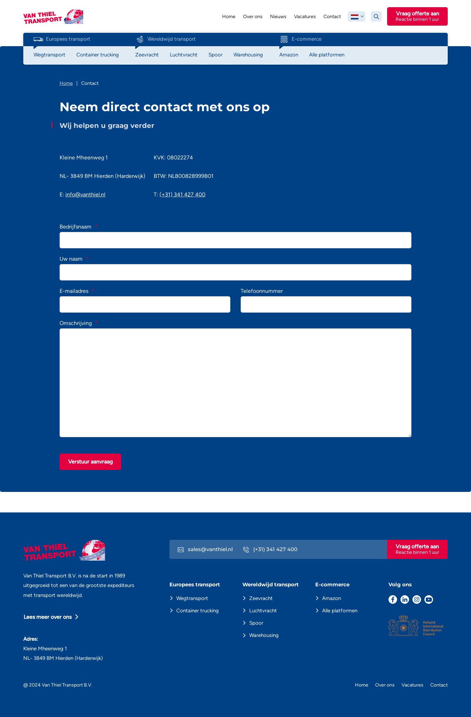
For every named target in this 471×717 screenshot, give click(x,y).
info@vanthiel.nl (85, 194)
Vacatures (305, 16)
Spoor (256, 623)
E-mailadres (77, 291)
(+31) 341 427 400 (182, 194)
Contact (332, 16)
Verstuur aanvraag (90, 461)
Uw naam (74, 259)
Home (229, 16)
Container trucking (197, 611)
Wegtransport (192, 598)
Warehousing (264, 635)
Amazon (331, 598)
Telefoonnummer (262, 291)
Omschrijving (79, 323)
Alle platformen (339, 611)
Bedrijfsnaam (79, 226)
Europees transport (62, 39)
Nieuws (278, 16)
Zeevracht (261, 598)
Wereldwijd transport (165, 39)
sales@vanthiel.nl (205, 549)
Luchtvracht (263, 611)
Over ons (253, 16)
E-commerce (300, 39)
